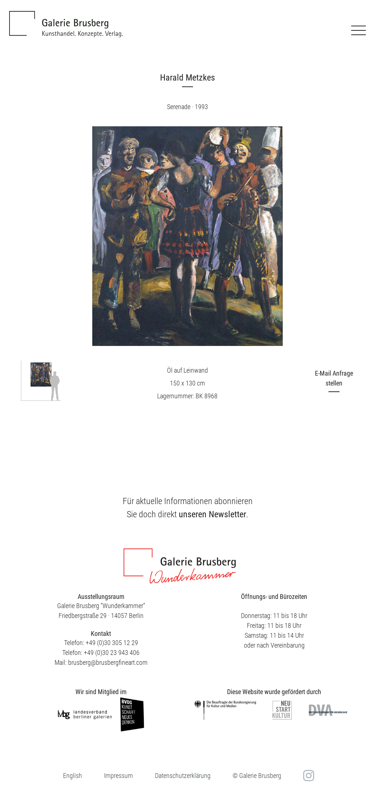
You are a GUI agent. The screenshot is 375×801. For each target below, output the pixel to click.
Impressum (118, 775)
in (307, 776)
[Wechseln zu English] (72, 775)
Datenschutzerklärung (183, 775)
